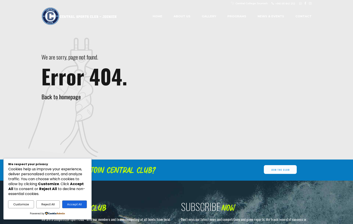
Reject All (48, 204)
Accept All (74, 204)
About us (182, 16)
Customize (21, 204)
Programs (236, 16)
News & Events (271, 16)
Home (157, 16)
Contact (303, 16)
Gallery (209, 16)
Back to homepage (61, 96)
